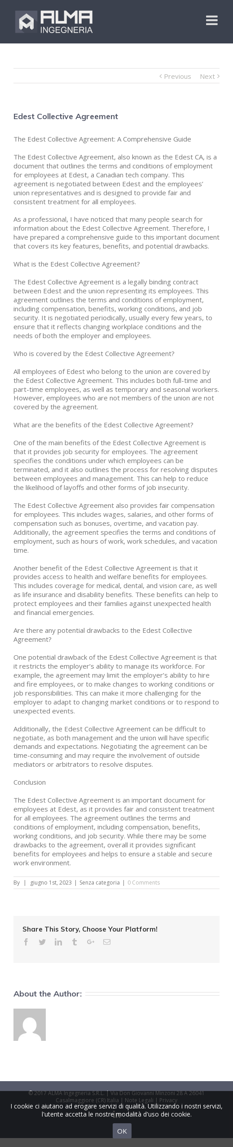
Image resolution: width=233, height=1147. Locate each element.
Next (207, 76)
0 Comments (143, 882)
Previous (177, 76)
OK (122, 1130)
